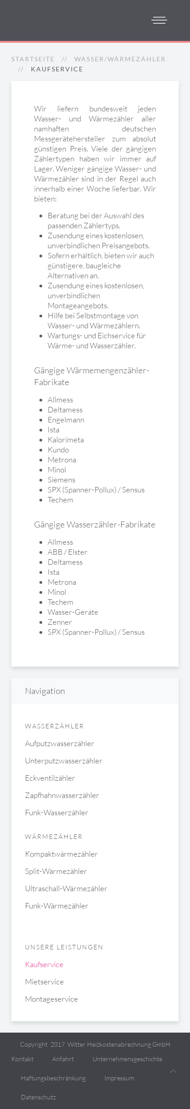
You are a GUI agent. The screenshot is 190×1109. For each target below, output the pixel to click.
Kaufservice (44, 964)
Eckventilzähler (50, 778)
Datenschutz (38, 1097)
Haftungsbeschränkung (53, 1078)
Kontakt (22, 1059)
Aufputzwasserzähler (59, 743)
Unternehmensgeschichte (127, 1059)
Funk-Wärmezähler (56, 905)
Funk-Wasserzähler (56, 812)
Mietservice (44, 981)
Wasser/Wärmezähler (120, 59)
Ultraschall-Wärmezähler (66, 888)
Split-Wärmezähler (56, 871)
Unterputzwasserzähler (63, 760)
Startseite (33, 59)
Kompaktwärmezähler (61, 853)
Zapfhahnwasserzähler (62, 795)
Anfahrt (63, 1059)
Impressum (119, 1078)
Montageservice (51, 999)
